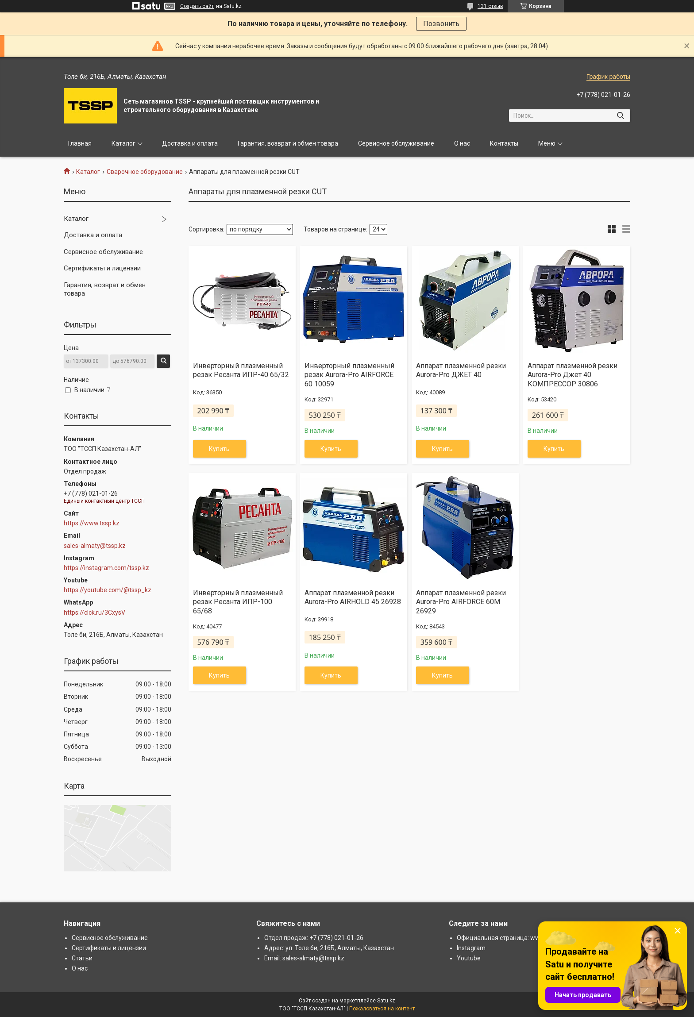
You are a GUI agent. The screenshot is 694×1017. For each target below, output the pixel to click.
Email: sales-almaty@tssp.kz (304, 958)
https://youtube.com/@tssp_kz (107, 589)
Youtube (469, 958)
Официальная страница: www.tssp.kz (511, 937)
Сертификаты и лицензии (102, 268)
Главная (80, 143)
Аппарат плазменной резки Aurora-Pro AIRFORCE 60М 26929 (461, 602)
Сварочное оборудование (145, 171)
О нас (462, 143)
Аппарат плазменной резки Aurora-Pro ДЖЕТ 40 (461, 370)
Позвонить (441, 23)
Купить (219, 448)
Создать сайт (197, 6)
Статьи (82, 958)
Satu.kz (386, 1001)
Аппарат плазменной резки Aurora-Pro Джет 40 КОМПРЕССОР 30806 (572, 375)
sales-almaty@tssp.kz (95, 545)
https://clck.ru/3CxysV (94, 612)
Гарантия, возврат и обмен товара (288, 143)
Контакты (504, 143)
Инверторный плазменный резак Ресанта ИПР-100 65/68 (238, 602)
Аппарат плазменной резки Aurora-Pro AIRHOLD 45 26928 (353, 597)
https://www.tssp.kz (92, 523)
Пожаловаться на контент (382, 1008)
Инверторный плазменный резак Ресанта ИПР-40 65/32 (241, 370)
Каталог (123, 143)
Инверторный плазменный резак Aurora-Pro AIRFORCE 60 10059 (349, 375)
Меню (546, 143)
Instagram (471, 948)
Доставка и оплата (190, 143)
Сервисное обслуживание (396, 143)
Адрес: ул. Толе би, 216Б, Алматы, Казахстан (329, 948)
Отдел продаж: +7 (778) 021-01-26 (313, 937)
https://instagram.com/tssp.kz (106, 567)
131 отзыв (490, 6)
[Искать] (620, 115)
